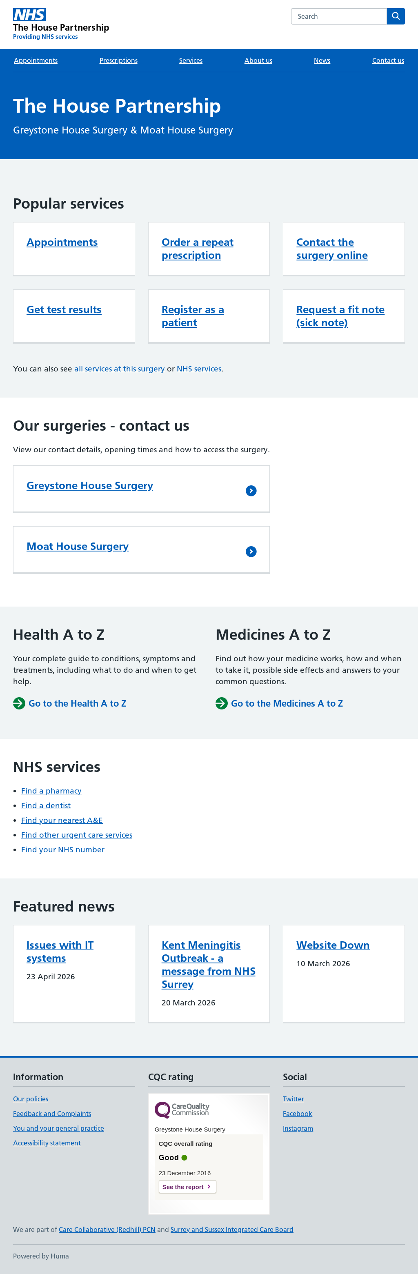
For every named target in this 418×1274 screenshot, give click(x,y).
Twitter (293, 1099)
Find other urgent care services (76, 835)
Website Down (333, 945)
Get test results (64, 309)
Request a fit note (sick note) (340, 316)
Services (190, 60)
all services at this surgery (119, 369)
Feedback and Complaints (52, 1113)
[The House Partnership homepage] (61, 24)
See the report (183, 1186)
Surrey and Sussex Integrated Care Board (232, 1229)
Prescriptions (119, 60)
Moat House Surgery (78, 546)
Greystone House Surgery (90, 485)
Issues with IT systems (60, 951)
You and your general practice (58, 1128)
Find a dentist (46, 805)
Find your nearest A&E (62, 820)
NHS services (199, 369)
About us (258, 60)
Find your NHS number (62, 849)
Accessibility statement (47, 1143)
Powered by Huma (41, 1256)
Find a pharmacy (51, 791)
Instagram (298, 1128)
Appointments (36, 60)
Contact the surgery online (332, 249)
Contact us (388, 60)
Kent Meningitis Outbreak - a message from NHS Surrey (209, 964)
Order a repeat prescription (197, 249)
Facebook (297, 1113)
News (322, 60)
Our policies (30, 1099)
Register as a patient (193, 316)
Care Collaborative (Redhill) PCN (107, 1229)
